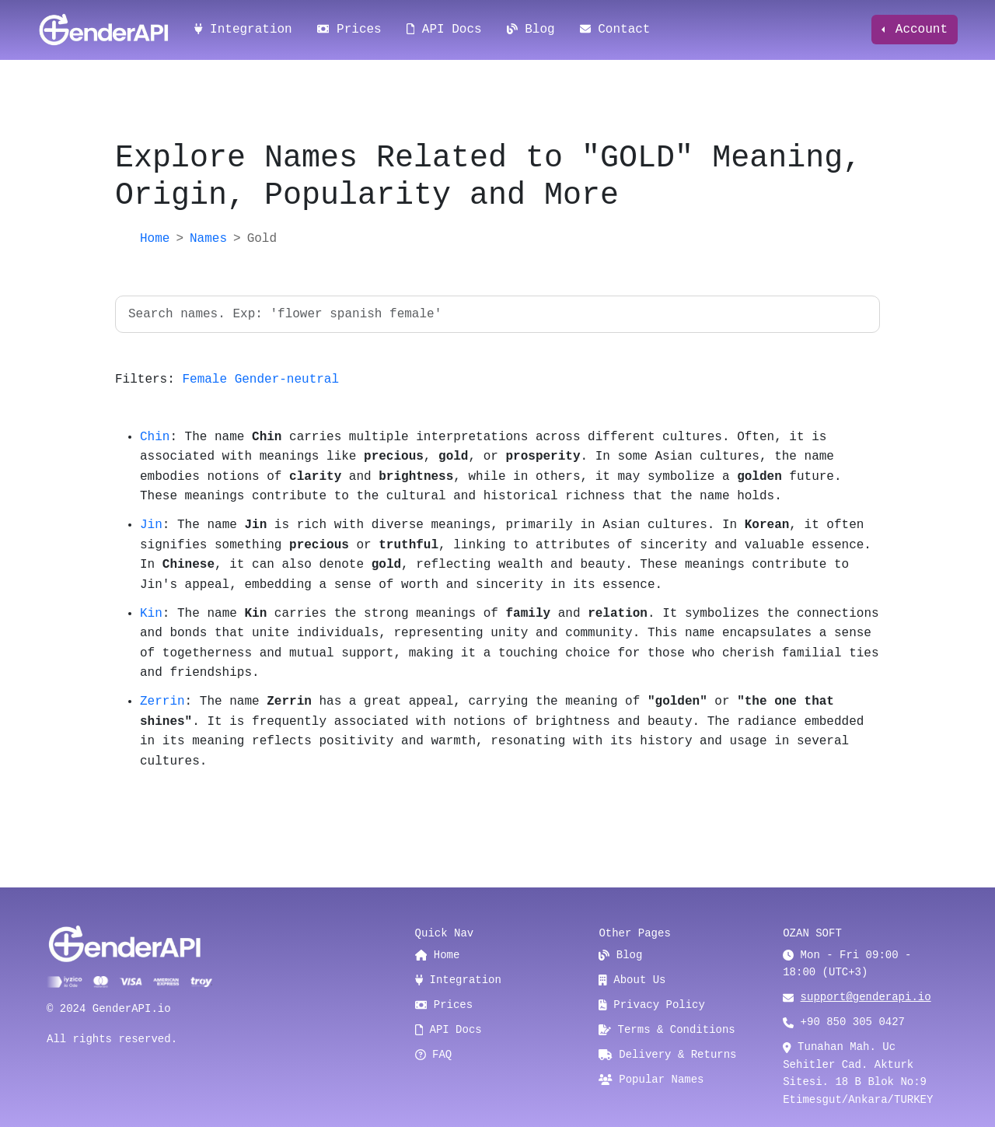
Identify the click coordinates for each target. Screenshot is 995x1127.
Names (208, 239)
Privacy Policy (652, 1005)
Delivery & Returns (667, 1054)
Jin (151, 525)
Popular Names (651, 1079)
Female (204, 380)
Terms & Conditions (667, 1030)
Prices (349, 30)
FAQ (433, 1054)
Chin (154, 437)
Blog (531, 30)
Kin (151, 614)
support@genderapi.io (866, 997)
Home (154, 239)
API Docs (444, 30)
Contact (615, 30)
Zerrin (162, 702)
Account (918, 30)
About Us (632, 980)
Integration (243, 30)
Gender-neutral (287, 380)
